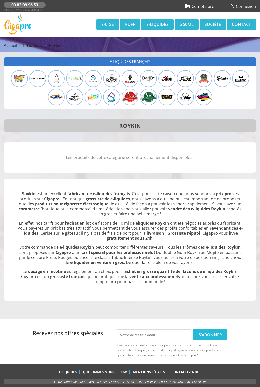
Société (213, 24)
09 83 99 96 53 (24, 5)
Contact (241, 24)
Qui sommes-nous (98, 372)
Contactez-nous (186, 372)
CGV (124, 372)
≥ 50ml (187, 24)
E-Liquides (157, 24)
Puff (130, 24)
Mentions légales (149, 372)
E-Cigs (107, 24)
